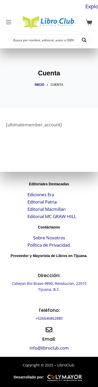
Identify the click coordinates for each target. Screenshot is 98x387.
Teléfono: (49, 310)
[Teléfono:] (49, 301)
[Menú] (8, 22)
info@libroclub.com (49, 348)
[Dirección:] (49, 266)
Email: (49, 339)
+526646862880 (49, 318)
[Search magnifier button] (84, 40)
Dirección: (49, 275)
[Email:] (49, 329)
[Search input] (45, 40)
